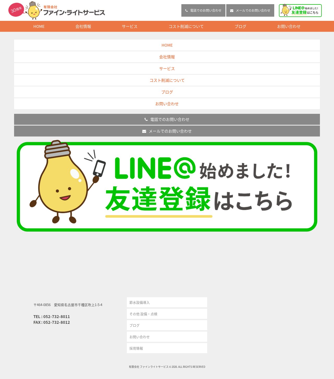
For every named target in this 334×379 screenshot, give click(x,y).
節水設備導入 (139, 302)
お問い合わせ (289, 26)
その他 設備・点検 (143, 313)
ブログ (240, 26)
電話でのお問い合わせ (203, 10)
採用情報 (136, 348)
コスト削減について (186, 26)
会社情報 (83, 26)
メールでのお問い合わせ (250, 10)
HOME (39, 26)
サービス (130, 26)
